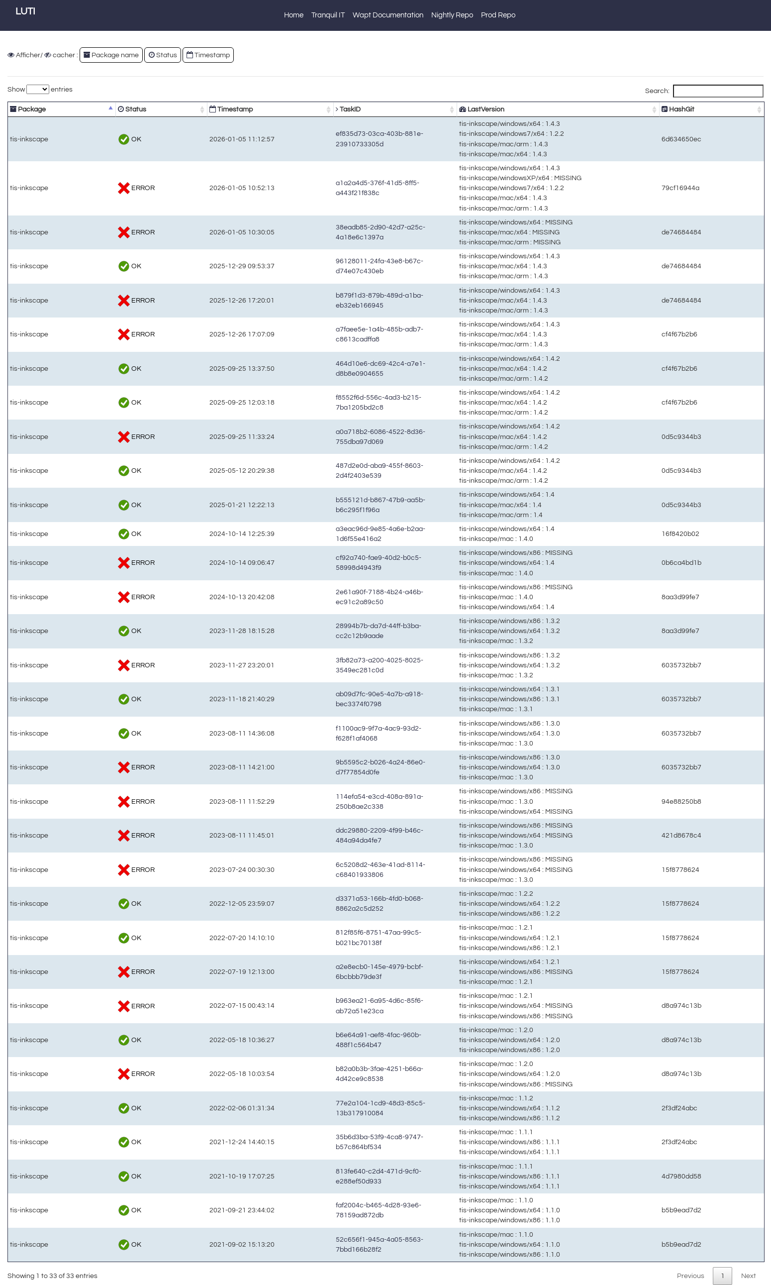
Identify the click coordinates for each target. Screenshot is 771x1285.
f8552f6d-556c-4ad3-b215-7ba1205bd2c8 (339, 402)
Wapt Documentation (388, 15)
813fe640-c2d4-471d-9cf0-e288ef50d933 (338, 1176)
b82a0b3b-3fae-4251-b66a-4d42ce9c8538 (340, 1073)
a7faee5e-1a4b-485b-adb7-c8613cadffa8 (338, 334)
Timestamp (208, 55)
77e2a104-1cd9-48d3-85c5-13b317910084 (341, 1108)
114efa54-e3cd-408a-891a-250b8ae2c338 (340, 801)
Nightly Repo (452, 15)
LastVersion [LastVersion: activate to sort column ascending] (513, 109)
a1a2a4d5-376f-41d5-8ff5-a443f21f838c (336, 188)
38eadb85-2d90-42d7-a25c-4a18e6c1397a (341, 232)
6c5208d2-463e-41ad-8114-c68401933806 (341, 869)
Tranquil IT (328, 15)
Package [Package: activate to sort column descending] (28, 109)
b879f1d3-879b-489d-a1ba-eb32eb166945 (340, 300)
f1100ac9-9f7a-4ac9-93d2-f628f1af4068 (336, 733)
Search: (704, 91)
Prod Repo (498, 15)
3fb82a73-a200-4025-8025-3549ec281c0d (340, 665)
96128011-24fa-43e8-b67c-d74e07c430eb (340, 266)
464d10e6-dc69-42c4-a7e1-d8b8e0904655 (341, 368)
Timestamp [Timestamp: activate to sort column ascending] (186, 109)
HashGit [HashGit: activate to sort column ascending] (704, 109)
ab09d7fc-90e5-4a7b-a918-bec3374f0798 (339, 699)
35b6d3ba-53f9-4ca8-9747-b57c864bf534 (339, 1142)
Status (163, 55)
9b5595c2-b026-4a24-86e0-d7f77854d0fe (339, 767)
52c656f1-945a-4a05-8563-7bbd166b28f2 (339, 1244)
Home (293, 15)
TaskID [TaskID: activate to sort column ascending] (285, 109)
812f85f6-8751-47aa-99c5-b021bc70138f (338, 938)
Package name (111, 55)
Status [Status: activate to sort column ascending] (108, 109)
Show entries (40, 89)
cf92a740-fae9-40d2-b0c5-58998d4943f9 (338, 562)
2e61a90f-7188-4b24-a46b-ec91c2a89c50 (340, 597)
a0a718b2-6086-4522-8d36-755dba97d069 (341, 436)
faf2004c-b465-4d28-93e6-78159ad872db (339, 1210)
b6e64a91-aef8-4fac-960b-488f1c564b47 (338, 1040)
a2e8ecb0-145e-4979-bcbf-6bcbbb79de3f (339, 971)
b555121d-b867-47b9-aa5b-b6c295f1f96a (339, 505)
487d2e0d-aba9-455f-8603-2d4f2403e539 (339, 470)
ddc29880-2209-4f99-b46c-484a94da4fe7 (339, 835)
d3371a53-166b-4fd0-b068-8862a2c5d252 (340, 903)
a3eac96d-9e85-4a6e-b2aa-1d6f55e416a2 (340, 533)
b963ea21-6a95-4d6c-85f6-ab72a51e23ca (340, 1005)
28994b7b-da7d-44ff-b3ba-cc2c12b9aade (339, 631)
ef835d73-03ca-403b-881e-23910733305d (340, 139)
